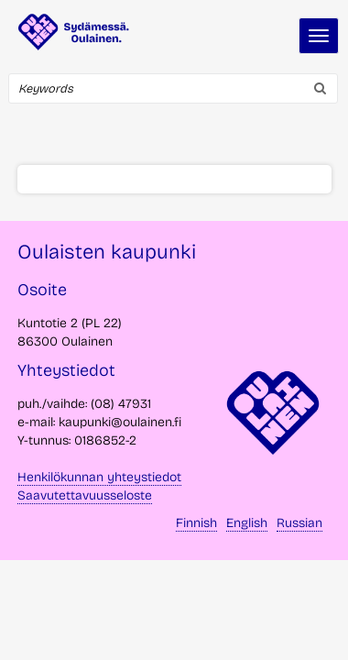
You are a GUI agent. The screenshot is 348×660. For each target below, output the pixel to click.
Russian (299, 523)
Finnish (196, 523)
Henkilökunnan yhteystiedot (99, 477)
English (246, 523)
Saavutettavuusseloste (84, 495)
